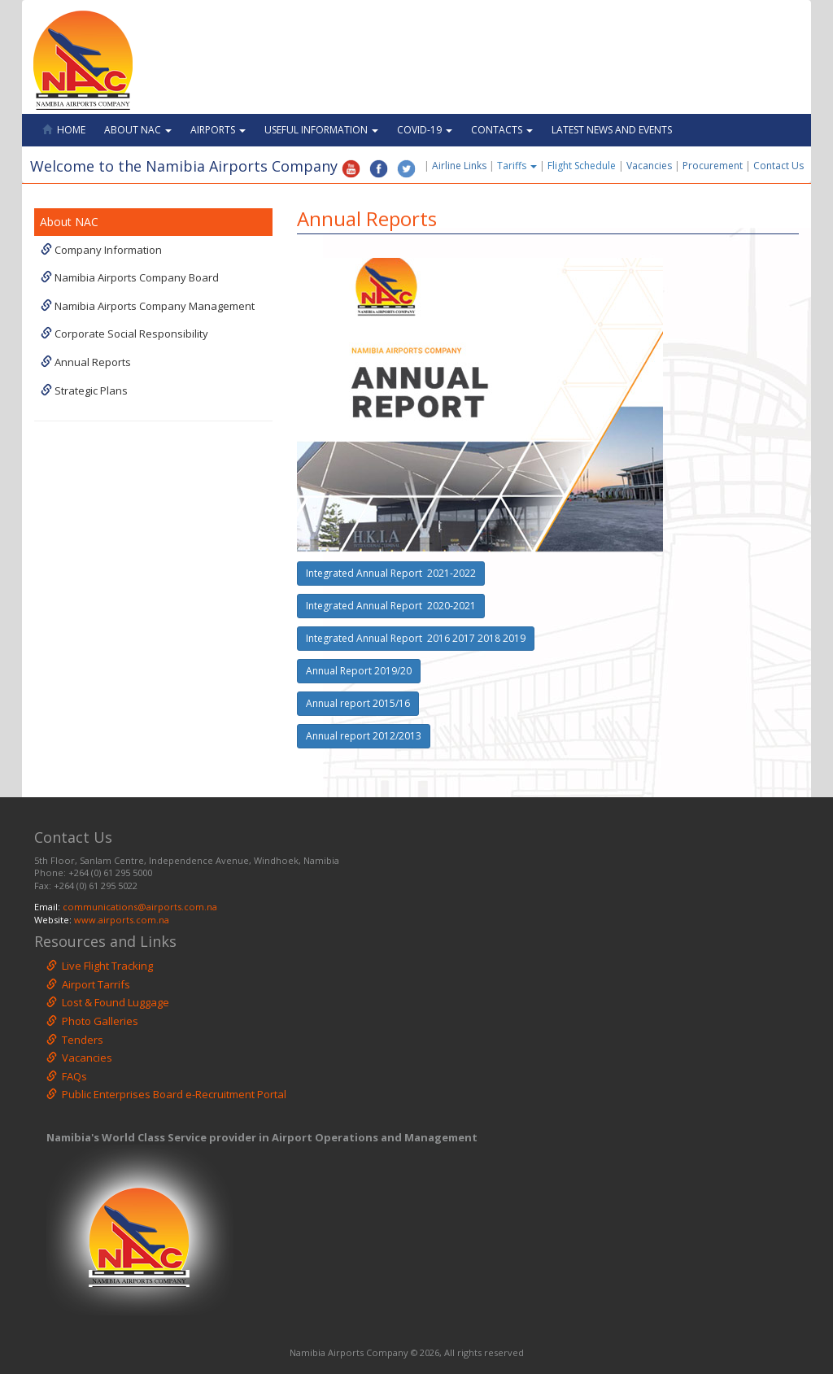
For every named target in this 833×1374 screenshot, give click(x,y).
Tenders (74, 1039)
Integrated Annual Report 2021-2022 (391, 573)
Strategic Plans (84, 390)
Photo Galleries (92, 1021)
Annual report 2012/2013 (363, 736)
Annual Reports (86, 362)
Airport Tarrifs (88, 984)
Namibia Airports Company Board (130, 277)
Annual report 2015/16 (358, 703)
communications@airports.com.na (140, 907)
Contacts (502, 130)
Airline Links (459, 165)
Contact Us (782, 165)
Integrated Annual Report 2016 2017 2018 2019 (416, 638)
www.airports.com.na (121, 920)
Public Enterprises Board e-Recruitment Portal (166, 1094)
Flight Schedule (581, 165)
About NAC (138, 130)
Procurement (713, 165)
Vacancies (649, 165)
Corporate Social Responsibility (124, 333)
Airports (218, 130)
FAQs (66, 1076)
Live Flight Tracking (99, 965)
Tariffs (518, 165)
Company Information (101, 249)
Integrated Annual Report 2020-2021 (391, 606)
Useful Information (321, 130)
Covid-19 (424, 130)
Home (63, 130)
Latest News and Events (612, 130)
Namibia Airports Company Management (148, 306)
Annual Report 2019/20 (359, 671)
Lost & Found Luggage (107, 1002)
